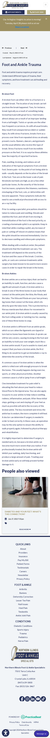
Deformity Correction (23, 596)
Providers (23, 552)
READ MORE (25, 529)
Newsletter (23, 575)
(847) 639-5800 (36, 12)
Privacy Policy (23, 579)
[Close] (46, 18)
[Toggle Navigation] (45, 4)
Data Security (27, 722)
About (23, 549)
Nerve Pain (23, 641)
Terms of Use (24, 725)
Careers (23, 571)
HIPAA (36, 722)
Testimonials (23, 567)
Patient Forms (23, 564)
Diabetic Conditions (23, 626)
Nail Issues (23, 604)
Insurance (23, 556)
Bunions (23, 593)
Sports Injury (23, 629)
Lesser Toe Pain (23, 600)
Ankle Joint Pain (23, 615)
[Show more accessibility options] (5, 733)
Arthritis (23, 589)
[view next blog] (24, 48)
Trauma (23, 633)
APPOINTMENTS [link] (13, 12)
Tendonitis (23, 611)
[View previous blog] (7, 48)
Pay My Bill (23, 560)
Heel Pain (23, 608)
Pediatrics (23, 637)
